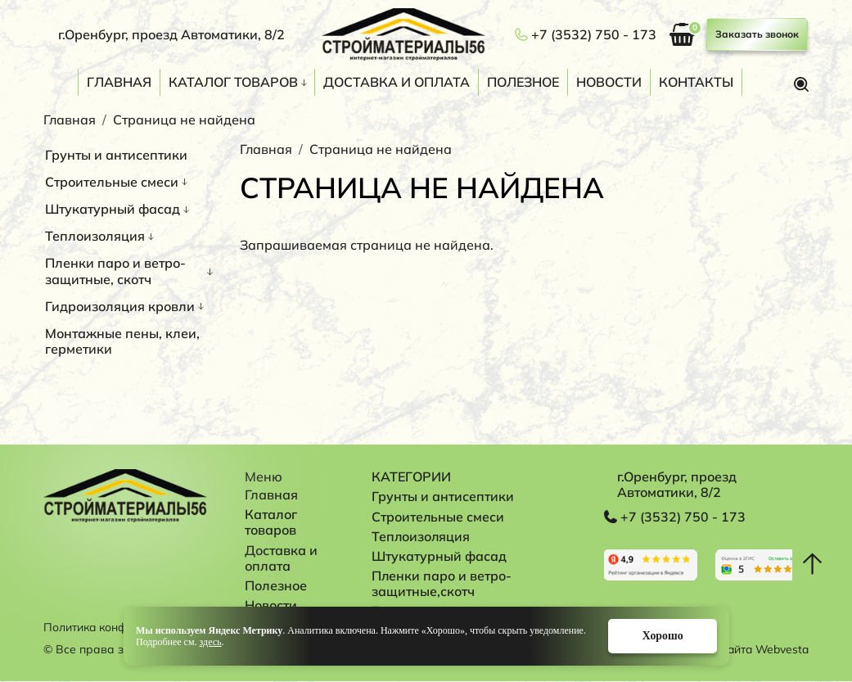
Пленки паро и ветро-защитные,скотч (443, 583)
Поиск (801, 84)
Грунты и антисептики (116, 155)
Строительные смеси (111, 182)
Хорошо (660, 636)
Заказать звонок (757, 34)
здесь (210, 642)
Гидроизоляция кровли (120, 306)
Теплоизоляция (95, 236)
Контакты (696, 82)
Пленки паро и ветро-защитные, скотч (115, 271)
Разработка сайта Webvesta (729, 650)
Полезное (523, 82)
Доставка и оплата (396, 82)
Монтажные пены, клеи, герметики (122, 341)
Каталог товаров (233, 82)
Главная (119, 82)
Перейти (651, 564)
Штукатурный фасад (112, 209)
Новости (609, 82)
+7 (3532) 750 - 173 (593, 35)
